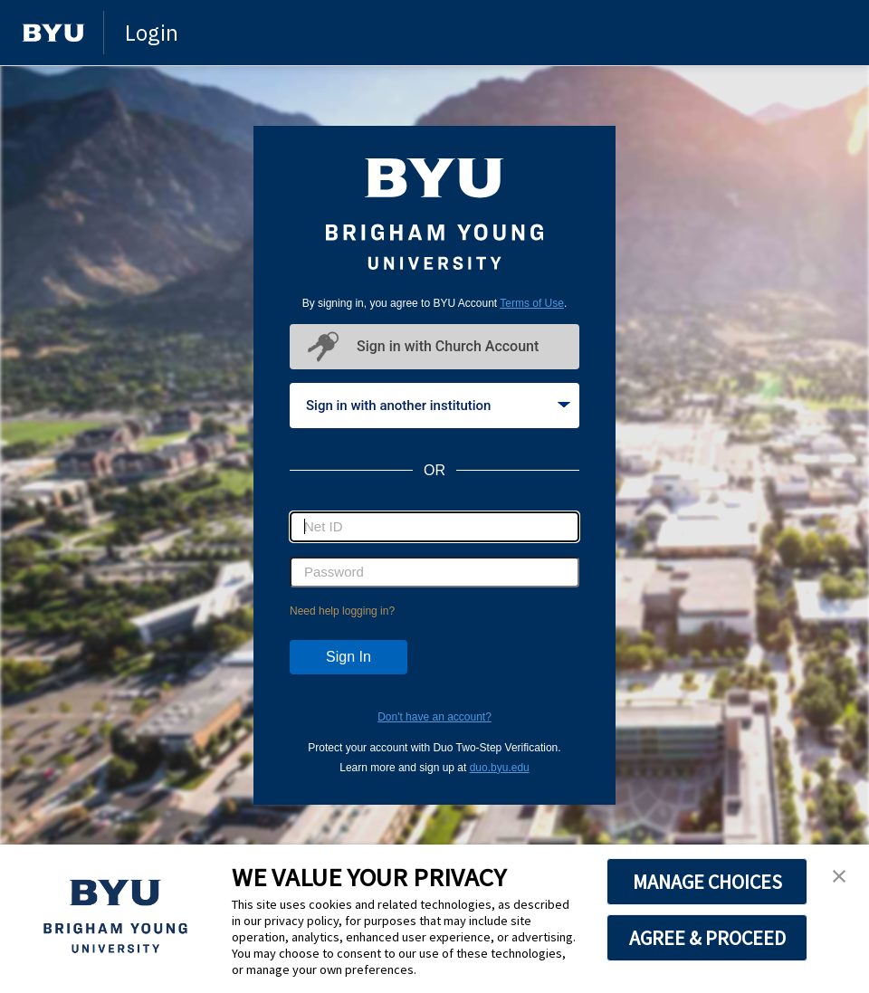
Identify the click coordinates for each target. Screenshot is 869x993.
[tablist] (434, 405)
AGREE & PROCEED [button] (707, 937)
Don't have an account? (434, 717)
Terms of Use (532, 303)
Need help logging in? (342, 611)
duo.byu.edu (500, 767)
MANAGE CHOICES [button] (707, 881)
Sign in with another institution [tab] (438, 405)
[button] (839, 877)
